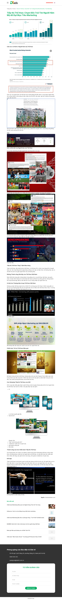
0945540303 (49, 2)
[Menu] (8, 2)
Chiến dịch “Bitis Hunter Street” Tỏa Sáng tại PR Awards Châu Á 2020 (24, 536)
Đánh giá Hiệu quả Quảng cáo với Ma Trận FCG (18, 530)
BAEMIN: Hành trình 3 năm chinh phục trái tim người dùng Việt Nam (23, 524)
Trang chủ (9, 8)
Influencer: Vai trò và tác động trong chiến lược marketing (21, 511)
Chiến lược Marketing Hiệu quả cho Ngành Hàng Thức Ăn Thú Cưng (23, 504)
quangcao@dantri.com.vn (17, 560)
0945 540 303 (14, 557)
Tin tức (14, 8)
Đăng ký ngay (31, 588)
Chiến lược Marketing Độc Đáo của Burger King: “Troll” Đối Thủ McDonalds (25, 517)
